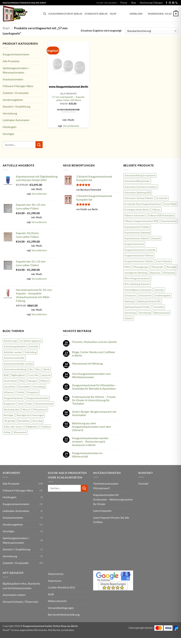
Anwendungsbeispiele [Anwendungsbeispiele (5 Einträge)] (15, 346)
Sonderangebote (13, 99)
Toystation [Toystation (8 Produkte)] (158, 307)
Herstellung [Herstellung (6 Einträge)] (39, 386)
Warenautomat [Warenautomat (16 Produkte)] (161, 312)
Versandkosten (71, 125)
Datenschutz (55, 573)
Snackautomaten (13, 79)
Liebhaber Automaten (16, 120)
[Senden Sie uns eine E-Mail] (173, 3)
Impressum (55, 580)
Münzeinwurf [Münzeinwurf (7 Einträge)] (40, 409)
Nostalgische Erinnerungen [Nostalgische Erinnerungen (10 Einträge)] (30, 415)
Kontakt (143, 483)
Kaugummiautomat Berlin (65, 13)
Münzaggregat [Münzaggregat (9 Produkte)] (141, 266)
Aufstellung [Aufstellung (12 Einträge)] (30, 352)
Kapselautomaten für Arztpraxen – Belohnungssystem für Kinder (113, 499)
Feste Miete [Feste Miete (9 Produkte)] (170, 204)
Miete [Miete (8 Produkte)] (127, 266)
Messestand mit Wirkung (87, 363)
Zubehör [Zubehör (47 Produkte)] (128, 318)
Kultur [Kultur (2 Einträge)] (29, 403)
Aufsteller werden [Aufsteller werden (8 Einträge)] (13, 352)
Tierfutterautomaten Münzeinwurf (105, 486)
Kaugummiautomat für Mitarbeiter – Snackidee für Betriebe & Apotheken (94, 386)
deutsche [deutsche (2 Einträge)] (46, 375)
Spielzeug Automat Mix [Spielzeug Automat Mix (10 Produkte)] (149, 301)
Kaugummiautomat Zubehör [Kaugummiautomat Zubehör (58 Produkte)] (138, 261)
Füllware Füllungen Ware (18, 86)
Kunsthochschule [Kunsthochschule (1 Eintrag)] (44, 403)
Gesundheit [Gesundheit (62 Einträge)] (24, 386)
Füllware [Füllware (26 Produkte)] (156, 209)
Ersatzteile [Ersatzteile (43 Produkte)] (162, 198)
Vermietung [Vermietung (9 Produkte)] (145, 312)
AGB (51, 594)
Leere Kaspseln (102, 510)
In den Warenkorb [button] (68, 109)
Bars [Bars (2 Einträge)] (38, 369)
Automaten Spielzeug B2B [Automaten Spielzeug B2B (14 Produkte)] (137, 192)
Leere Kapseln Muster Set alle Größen (111, 520)
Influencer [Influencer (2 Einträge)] (9, 392)
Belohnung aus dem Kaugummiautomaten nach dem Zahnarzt (91, 427)
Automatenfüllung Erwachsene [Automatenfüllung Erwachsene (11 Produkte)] (140, 175)
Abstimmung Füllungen (151, 2)
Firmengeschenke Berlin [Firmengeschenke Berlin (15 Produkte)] (136, 209)
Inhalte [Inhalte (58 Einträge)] (20, 392)
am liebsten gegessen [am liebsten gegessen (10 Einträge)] (31, 340)
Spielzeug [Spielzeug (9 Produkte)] (129, 301)
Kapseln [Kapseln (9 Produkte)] (156, 238)
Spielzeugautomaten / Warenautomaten (16, 70)
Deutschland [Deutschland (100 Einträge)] (10, 380)
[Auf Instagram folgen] (170, 3)
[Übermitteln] (39, 144)
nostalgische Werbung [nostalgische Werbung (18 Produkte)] (135, 272)
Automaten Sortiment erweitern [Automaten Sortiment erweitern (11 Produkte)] (140, 186)
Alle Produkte (11, 61)
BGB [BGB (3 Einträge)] (6, 375)
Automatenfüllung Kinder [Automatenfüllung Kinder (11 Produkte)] (137, 181)
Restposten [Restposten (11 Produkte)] (169, 272)
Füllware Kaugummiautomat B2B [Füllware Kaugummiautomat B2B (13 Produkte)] (141, 221)
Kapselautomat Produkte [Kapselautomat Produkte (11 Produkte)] (137, 226)
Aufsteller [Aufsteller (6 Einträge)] (34, 346)
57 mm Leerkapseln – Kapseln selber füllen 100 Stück (68, 98)
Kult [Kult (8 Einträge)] (21, 403)
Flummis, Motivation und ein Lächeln (94, 341)
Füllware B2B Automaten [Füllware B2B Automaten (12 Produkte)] (161, 215)
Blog (133, 2)
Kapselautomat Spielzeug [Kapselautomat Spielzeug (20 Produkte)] (137, 232)
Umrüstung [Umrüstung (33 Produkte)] (130, 312)
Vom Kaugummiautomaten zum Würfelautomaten (91, 375)
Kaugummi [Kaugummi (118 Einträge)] (32, 392)
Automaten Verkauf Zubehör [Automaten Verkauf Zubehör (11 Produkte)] (138, 198)
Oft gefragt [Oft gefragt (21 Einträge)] (9, 420)
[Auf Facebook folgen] (166, 3)
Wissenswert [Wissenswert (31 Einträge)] (20, 432)
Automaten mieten (14, 594)
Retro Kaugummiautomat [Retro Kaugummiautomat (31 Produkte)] (137, 278)
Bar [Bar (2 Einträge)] (31, 369)
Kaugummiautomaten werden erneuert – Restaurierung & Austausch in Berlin (90, 441)
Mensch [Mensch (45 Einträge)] (26, 409)
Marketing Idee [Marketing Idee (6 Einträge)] (11, 409)
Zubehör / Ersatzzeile (15, 92)
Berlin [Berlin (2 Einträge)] (47, 369)
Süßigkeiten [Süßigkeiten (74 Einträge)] (32, 426)
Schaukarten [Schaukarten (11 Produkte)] (145, 295)
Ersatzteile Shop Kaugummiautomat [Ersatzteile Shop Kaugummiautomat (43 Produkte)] (142, 204)
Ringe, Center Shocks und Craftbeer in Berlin (93, 353)
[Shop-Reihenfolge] (151, 30)
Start (6, 28)
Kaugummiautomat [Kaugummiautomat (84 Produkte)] (134, 244)
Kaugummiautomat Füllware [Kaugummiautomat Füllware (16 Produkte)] (138, 255)
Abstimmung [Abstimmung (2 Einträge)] (10, 340)
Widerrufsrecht (57, 601)
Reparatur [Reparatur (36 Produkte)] (155, 272)
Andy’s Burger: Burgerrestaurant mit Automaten (94, 413)
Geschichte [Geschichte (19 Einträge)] (9, 386)
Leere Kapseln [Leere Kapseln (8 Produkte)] (163, 261)
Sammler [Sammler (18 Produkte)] (159, 289)
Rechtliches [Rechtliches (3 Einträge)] (24, 420)
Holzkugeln (9, 127)
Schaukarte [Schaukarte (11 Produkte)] (130, 295)
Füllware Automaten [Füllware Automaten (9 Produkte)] (134, 215)
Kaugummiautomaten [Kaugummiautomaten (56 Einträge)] (38, 398)
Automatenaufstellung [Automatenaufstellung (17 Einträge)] (15, 369)
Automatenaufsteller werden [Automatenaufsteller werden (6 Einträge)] (18, 363)
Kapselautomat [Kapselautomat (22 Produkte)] (169, 221)
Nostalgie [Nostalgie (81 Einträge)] (8, 415)
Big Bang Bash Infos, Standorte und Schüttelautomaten (21, 586)
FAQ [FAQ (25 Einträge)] (22, 380)
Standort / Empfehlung (16, 106)
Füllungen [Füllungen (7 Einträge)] (32, 380)
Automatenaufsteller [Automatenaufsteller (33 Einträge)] (14, 357)
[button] (135, 13)
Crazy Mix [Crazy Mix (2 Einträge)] (33, 375)
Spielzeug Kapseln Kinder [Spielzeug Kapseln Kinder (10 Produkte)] (137, 307)
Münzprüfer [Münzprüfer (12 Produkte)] (158, 266)
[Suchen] (44, 13)
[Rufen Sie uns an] (177, 3)
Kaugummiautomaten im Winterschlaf (87, 454)
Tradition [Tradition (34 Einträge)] (45, 426)
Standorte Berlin (96, 13)
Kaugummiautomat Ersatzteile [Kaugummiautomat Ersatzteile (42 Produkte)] (140, 249)
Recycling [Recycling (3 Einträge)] (37, 420)
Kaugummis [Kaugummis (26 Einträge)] (10, 403)
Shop (113, 13)
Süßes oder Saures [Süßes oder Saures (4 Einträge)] (13, 426)
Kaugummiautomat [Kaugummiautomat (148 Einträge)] (13, 398)
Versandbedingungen (61, 607)
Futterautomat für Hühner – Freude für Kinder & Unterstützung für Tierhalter (94, 400)
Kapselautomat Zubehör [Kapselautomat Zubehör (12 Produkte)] (136, 238)
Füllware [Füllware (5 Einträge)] (44, 380)
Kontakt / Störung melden (107, 3)
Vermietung (10, 113)
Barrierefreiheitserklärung (64, 614)
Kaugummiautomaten (16, 54)
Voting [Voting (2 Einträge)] (7, 432)
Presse (123, 2)
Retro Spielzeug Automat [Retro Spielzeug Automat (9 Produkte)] (137, 284)
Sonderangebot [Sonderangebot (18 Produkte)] (162, 295)
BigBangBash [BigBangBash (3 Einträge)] (18, 375)
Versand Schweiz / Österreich (20, 601)
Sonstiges (8, 133)
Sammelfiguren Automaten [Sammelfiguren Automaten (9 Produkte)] (138, 289)
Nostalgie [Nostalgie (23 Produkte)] (171, 266)
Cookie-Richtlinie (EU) (61, 587)
